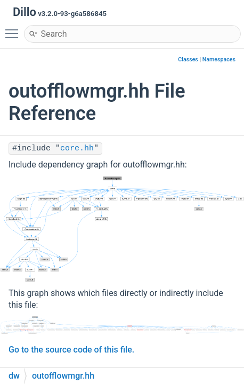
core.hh (77, 148)
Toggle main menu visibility (14, 28)
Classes (188, 59)
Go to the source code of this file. (71, 350)
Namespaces (218, 59)
